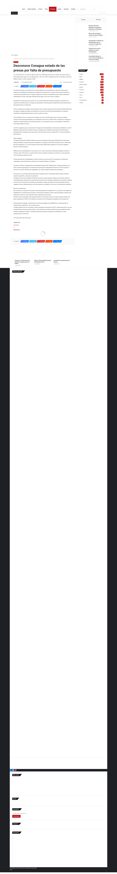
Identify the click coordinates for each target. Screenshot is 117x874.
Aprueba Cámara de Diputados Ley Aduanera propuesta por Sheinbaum (95, 27)
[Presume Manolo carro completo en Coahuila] (58, 514)
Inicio (23, 9)
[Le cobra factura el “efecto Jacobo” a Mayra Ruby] (58, 728)
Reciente (98, 19)
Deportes (81, 92)
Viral (80, 97)
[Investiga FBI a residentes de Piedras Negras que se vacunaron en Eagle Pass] (82, 43)
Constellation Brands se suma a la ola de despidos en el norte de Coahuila (96, 58)
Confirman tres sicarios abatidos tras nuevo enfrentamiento (95, 50)
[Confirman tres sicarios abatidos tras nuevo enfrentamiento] (82, 51)
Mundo (59, 9)
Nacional (52, 9)
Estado (40, 9)
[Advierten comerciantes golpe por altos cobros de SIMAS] (58, 301)
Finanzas (66, 9)
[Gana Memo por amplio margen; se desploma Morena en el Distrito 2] (58, 674)
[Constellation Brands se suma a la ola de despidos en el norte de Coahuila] (82, 58)
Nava (80, 76)
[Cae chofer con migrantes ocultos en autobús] (58, 354)
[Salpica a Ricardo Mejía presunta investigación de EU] (42, 254)
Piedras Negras (31, 9)
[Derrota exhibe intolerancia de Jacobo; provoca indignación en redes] (58, 621)
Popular (83, 19)
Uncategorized (83, 100)
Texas (46, 9)
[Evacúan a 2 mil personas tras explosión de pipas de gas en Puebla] (23, 254)
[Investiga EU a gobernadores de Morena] (62, 254)
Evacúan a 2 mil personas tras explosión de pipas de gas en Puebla (22, 262)
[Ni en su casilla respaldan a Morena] (58, 461)
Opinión (73, 9)
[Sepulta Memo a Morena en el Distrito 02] (58, 568)
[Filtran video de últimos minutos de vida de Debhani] (82, 36)
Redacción (16, 82)
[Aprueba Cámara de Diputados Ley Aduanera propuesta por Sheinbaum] (82, 28)
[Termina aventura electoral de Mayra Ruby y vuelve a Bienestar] (58, 407)
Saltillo (81, 79)
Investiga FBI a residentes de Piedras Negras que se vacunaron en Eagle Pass (96, 42)
